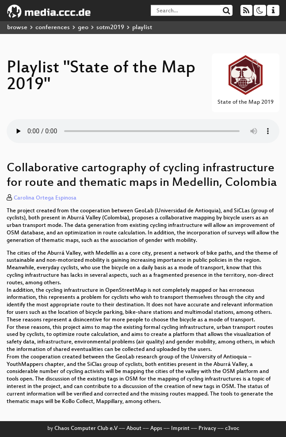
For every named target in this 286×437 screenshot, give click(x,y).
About (133, 429)
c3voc (232, 429)
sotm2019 (110, 27)
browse (17, 27)
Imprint (180, 429)
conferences (52, 27)
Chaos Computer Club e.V (86, 429)
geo (83, 27)
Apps (156, 429)
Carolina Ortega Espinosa (45, 198)
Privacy (207, 429)
